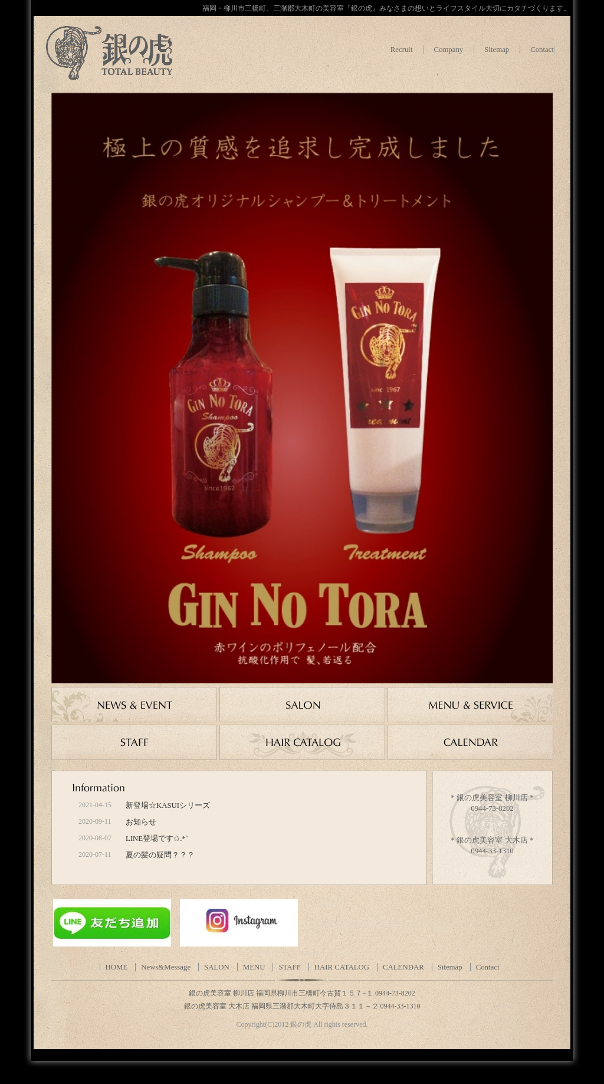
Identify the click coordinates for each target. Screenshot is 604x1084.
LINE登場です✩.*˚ (157, 838)
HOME (117, 967)
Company (448, 49)
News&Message (166, 967)
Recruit (401, 49)
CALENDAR (403, 967)
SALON (216, 967)
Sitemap (496, 49)
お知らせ (141, 822)
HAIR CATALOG (341, 967)
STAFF (289, 967)
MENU (254, 967)
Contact (542, 49)
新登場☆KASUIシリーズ (168, 805)
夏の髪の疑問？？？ (160, 855)
